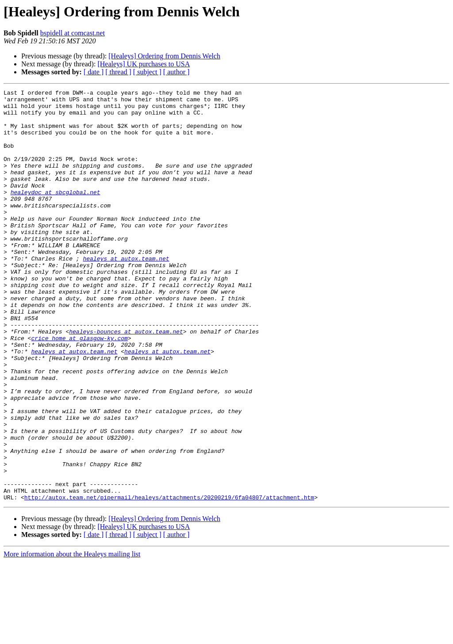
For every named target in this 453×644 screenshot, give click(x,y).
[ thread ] (118, 72)
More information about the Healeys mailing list (72, 636)
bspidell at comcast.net (72, 33)
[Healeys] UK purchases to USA (143, 64)
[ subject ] (147, 72)
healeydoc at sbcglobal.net (55, 213)
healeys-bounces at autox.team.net (126, 380)
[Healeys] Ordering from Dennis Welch (164, 56)
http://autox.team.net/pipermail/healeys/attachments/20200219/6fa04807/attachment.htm (169, 579)
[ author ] (176, 72)
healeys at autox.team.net (126, 293)
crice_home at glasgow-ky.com (79, 388)
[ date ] (94, 72)
